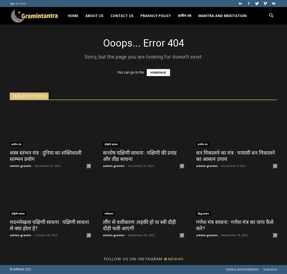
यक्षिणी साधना (111, 144)
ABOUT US (94, 15)
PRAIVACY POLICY (155, 15)
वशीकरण (108, 213)
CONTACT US (121, 15)
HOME (73, 15)
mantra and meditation (222, 15)
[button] (271, 16)
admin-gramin (20, 166)
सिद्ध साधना (203, 213)
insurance (270, 269)
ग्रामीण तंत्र (184, 15)
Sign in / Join (18, 3)
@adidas (174, 258)
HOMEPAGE (158, 72)
